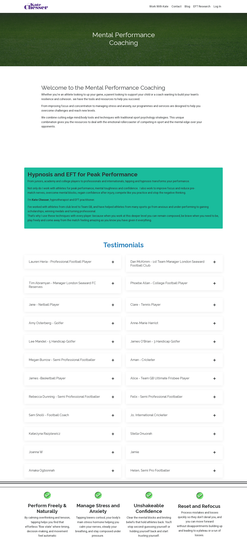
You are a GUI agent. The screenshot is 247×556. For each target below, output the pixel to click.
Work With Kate (158, 6)
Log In (217, 6)
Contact (176, 6)
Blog (187, 6)
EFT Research (201, 6)
